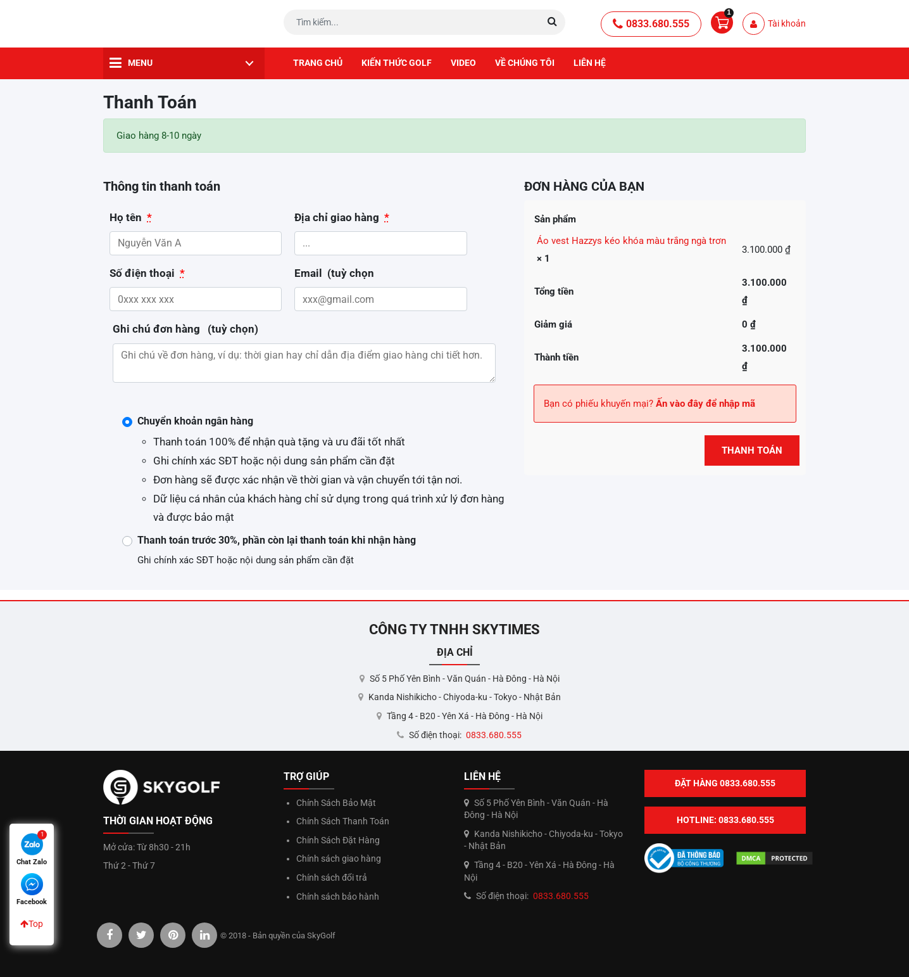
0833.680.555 (651, 24)
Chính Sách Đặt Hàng (338, 840)
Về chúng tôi (525, 63)
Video (463, 63)
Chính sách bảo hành (337, 896)
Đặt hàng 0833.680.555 (725, 783)
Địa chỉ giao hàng (341, 218)
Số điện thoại (147, 273)
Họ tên (131, 218)
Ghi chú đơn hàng (185, 329)
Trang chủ (317, 63)
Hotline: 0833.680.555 (725, 820)
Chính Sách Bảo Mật (336, 803)
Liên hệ (590, 63)
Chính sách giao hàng (338, 858)
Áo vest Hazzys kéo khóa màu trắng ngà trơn (631, 240)
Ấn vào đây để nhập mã (705, 403)
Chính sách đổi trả (331, 877)
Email (334, 273)
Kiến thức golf (396, 63)
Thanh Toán (752, 450)
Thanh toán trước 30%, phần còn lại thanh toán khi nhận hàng (276, 540)
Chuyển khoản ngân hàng (195, 421)
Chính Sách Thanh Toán (342, 821)
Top (31, 924)
